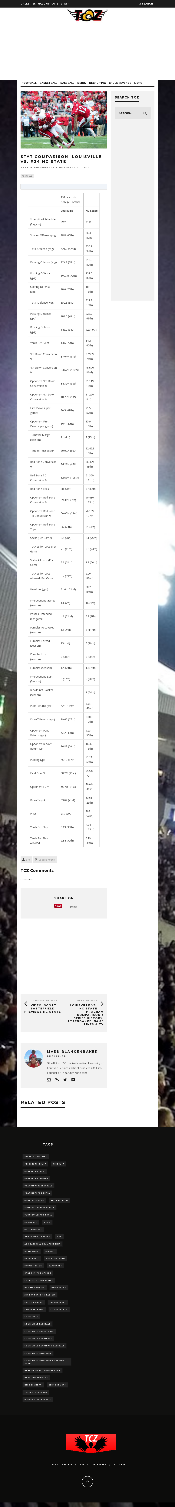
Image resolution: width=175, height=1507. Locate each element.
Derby (81, 82)
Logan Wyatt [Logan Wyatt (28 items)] (59, 1312)
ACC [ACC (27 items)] (59, 1238)
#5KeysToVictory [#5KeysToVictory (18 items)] (36, 1157)
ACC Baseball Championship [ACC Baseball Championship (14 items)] (43, 1246)
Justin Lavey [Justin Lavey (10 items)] (58, 1305)
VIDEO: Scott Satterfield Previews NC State (42, 1009)
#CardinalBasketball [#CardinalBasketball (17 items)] (38, 1186)
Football (29, 82)
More (138, 82)
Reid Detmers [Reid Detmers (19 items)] (57, 1389)
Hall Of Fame (48, 3)
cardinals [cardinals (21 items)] (55, 1268)
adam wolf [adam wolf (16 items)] (32, 1253)
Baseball (67, 82)
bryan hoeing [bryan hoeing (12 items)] (33, 1268)
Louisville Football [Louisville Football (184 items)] (38, 1356)
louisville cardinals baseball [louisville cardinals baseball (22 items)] (44, 1349)
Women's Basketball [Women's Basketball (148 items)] (38, 1404)
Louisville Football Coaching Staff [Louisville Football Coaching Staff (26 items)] (45, 1365)
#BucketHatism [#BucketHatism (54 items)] (35, 1172)
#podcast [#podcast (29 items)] (31, 1223)
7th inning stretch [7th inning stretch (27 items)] (37, 1238)
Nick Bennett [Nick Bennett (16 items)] (33, 1389)
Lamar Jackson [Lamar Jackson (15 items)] (34, 1312)
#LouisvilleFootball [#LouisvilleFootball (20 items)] (38, 1216)
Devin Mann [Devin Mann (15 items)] (58, 1290)
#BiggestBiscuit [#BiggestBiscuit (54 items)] (35, 1164)
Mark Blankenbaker (37, 167)
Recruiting (97, 82)
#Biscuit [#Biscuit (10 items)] (58, 1164)
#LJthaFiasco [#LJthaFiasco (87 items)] (59, 1201)
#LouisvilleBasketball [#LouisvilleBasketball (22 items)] (39, 1209)
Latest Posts (47, 860)
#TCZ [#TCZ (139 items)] (47, 1223)
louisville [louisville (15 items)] (31, 1320)
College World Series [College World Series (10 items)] (39, 1283)
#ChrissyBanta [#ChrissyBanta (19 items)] (34, 1201)
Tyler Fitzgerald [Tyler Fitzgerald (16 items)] (36, 1396)
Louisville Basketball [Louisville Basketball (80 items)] (39, 1334)
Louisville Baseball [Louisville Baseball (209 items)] (38, 1327)
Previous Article (44, 1001)
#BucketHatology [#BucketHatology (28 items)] (36, 1179)
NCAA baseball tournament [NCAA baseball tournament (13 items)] (43, 1374)
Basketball (48, 82)
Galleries (28, 3)
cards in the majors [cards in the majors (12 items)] (38, 1275)
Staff (65, 3)
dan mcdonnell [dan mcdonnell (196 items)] (35, 1290)
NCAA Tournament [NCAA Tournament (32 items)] (36, 1382)
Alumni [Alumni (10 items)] (50, 1253)
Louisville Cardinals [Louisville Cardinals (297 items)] (38, 1342)
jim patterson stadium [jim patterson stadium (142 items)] (40, 1297)
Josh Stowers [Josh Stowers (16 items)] (34, 1305)
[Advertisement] (87, 53)
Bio (28, 860)
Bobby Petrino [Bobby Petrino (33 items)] (55, 1260)
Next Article (87, 1001)
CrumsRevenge (120, 82)
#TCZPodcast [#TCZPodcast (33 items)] (33, 1231)
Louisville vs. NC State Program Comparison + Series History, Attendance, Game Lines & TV (86, 1015)
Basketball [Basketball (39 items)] (32, 1260)
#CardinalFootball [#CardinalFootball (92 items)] (37, 1194)
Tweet (73, 907)
